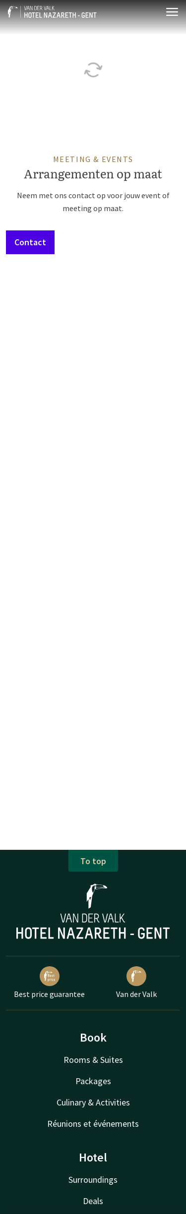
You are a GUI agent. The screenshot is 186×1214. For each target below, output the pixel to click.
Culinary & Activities (93, 1102)
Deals (93, 1201)
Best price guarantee (49, 982)
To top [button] (93, 861)
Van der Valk (136, 982)
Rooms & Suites (93, 1059)
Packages (93, 1081)
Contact (30, 242)
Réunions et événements (93, 1123)
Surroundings (93, 1179)
